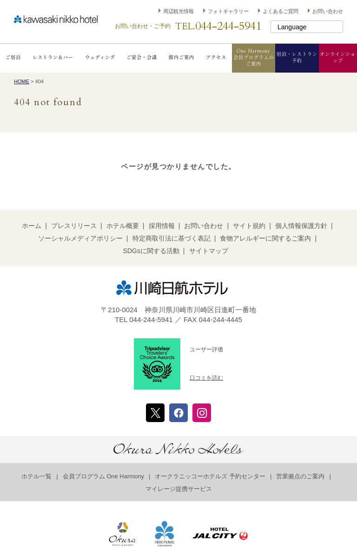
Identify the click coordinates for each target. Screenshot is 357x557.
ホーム (31, 225)
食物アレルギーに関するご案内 (265, 238)
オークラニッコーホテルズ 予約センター (210, 476)
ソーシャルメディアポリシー (80, 238)
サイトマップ (208, 251)
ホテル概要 (122, 225)
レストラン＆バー (53, 57)
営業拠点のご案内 (300, 476)
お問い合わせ (327, 11)
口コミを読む (206, 378)
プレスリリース (74, 225)
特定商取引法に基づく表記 (171, 238)
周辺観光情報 (178, 11)
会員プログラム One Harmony (104, 476)
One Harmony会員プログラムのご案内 (253, 57)
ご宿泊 (13, 57)
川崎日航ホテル (56, 19)
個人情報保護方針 (301, 225)
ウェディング (100, 57)
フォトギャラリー (228, 11)
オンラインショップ (338, 57)
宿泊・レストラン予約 (297, 57)
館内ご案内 (181, 57)
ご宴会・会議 (141, 57)
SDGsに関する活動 (151, 251)
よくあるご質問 (280, 11)
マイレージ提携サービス (178, 488)
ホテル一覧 (36, 476)
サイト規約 (249, 225)
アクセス (216, 57)
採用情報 (162, 225)
